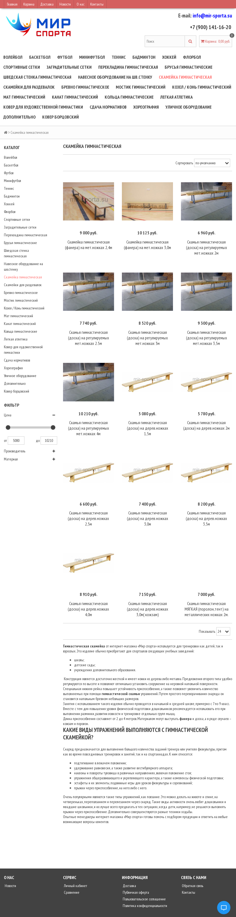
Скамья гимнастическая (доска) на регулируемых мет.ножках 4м (88, 422)
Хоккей (169, 57)
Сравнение (71, 883)
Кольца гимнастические (129, 97)
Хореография (146, 107)
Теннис (119, 57)
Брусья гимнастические (188, 67)
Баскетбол (40, 57)
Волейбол (12, 57)
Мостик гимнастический (140, 87)
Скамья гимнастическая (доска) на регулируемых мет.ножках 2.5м (88, 334)
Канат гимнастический (75, 97)
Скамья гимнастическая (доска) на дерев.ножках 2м (206, 420)
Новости (65, 4)
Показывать (207, 622)
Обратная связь (192, 877)
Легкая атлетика (176, 97)
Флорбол (192, 57)
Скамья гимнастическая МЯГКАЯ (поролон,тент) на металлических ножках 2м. (207, 600)
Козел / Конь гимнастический (201, 87)
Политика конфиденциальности (144, 897)
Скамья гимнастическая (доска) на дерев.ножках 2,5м (88, 511)
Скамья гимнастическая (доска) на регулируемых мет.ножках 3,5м (206, 334)
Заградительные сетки (69, 67)
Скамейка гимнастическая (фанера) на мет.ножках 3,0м (147, 242)
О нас (80, 4)
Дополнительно (19, 117)
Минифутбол (92, 57)
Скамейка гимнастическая (185, 77)
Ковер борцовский (60, 117)
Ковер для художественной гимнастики (43, 107)
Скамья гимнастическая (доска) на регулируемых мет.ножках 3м (147, 334)
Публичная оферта (135, 883)
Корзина (28, 4)
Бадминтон (143, 57)
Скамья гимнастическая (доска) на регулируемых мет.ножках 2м (206, 245)
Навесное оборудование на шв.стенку (115, 77)
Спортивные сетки (21, 67)
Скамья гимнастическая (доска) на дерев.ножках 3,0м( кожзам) (147, 600)
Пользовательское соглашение (144, 890)
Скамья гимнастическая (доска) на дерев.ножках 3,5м (206, 511)
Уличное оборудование (188, 107)
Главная (12, 4)
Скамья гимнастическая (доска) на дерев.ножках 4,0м (88, 600)
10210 (49, 440)
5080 (16, 440)
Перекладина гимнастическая (128, 67)
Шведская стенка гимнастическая (37, 77)
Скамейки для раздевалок (29, 87)
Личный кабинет (75, 877)
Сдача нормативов (108, 107)
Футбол (64, 57)
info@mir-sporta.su (212, 15)
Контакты (97, 4)
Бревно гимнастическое (85, 87)
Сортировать (184, 162)
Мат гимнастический (24, 97)
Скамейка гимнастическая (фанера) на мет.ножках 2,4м (88, 242)
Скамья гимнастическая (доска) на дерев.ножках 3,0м (147, 511)
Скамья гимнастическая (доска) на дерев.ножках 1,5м (147, 422)
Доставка (47, 4)
